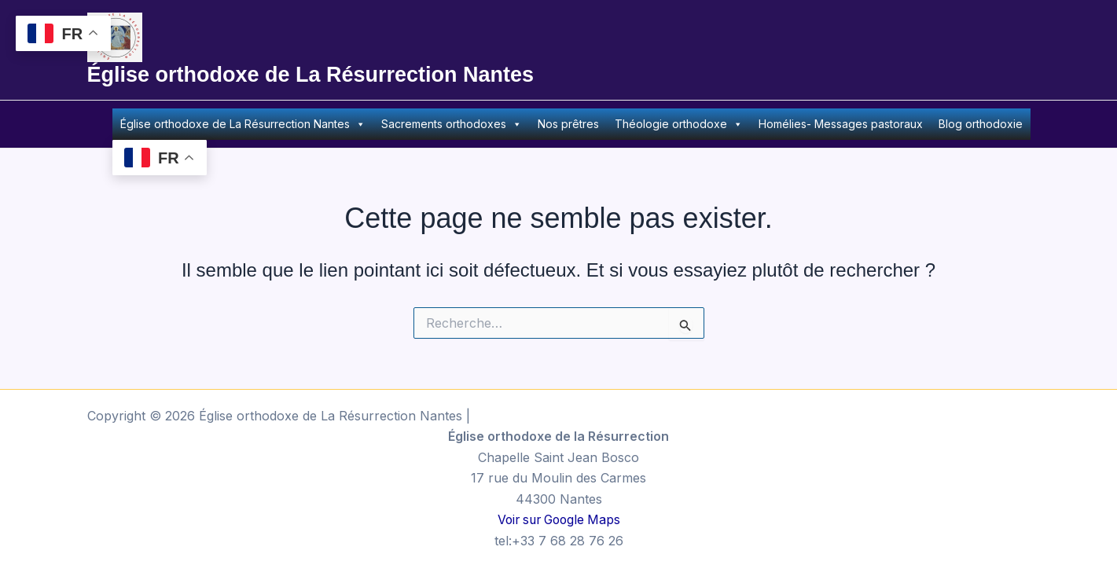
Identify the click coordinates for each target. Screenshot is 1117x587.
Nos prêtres (568, 123)
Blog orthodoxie (981, 123)
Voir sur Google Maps (559, 519)
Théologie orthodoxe (679, 124)
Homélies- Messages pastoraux (841, 123)
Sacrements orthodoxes (451, 124)
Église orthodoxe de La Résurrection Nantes (311, 74)
